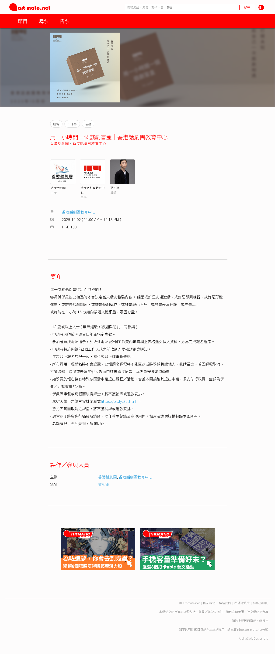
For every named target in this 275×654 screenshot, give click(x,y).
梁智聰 (114, 188)
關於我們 (209, 603)
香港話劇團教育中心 (89, 143)
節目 (23, 20)
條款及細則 (260, 603)
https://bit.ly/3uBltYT (119, 401)
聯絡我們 (225, 603)
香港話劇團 (59, 143)
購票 (44, 20)
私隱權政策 (242, 603)
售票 (65, 20)
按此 (265, 620)
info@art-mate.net (249, 629)
